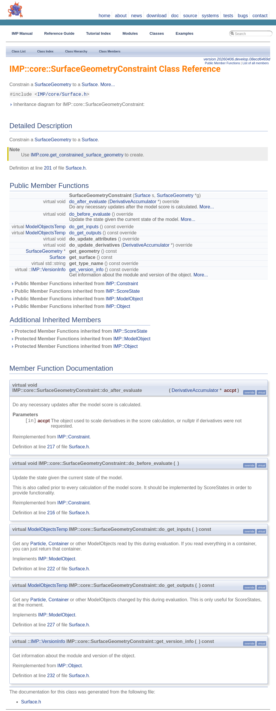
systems (210, 15)
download (156, 15)
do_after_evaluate (88, 202)
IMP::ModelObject (124, 299)
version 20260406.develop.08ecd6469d (236, 59)
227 (51, 625)
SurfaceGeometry (52, 84)
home (104, 15)
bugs (243, 15)
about (121, 15)
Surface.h (75, 169)
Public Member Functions (222, 63)
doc (175, 15)
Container (59, 544)
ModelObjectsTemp (45, 227)
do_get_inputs (84, 227)
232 (51, 676)
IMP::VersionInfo (48, 270)
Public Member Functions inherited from (74, 284)
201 (48, 169)
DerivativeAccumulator (132, 202)
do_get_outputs (85, 233)
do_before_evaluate (90, 215)
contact (260, 15)
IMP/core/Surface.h (62, 95)
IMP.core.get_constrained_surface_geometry (77, 156)
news (136, 15)
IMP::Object (118, 307)
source (190, 15)
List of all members (256, 63)
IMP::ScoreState (123, 292)
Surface (90, 84)
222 (51, 569)
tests (228, 15)
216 (51, 513)
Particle (38, 544)
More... (107, 84)
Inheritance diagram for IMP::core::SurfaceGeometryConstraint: (77, 105)
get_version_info (86, 270)
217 (51, 447)
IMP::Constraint (122, 284)
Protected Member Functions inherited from (79, 332)
